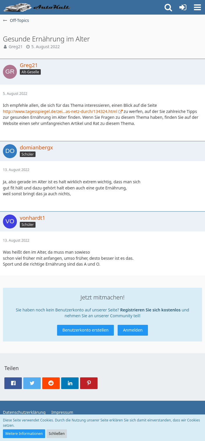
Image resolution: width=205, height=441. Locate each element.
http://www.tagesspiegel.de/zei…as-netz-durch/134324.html (60, 111)
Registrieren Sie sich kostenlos (150, 310)
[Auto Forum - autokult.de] (38, 7)
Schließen (57, 433)
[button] (197, 7)
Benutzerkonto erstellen (85, 330)
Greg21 (16, 46)
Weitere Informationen (24, 433)
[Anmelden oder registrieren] (183, 7)
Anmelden (132, 330)
